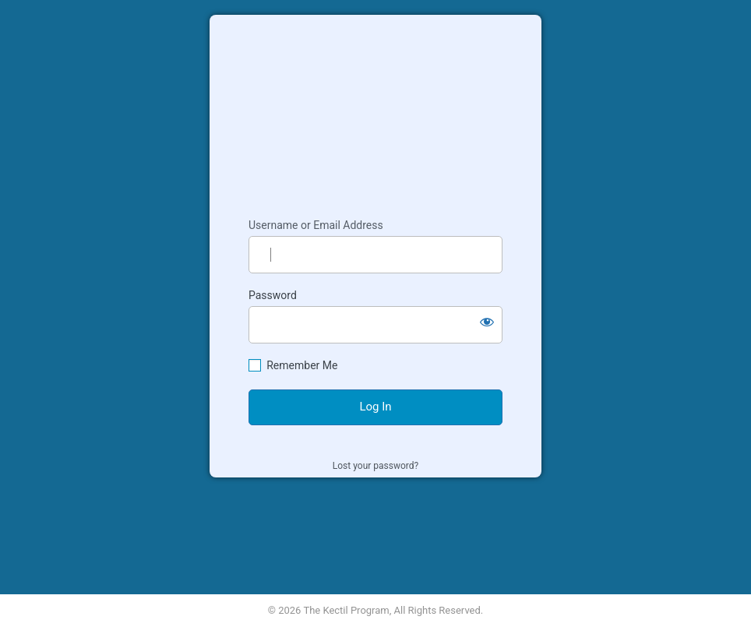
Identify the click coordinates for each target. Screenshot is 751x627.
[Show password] (486, 321)
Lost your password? (375, 465)
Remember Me (301, 365)
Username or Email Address (316, 225)
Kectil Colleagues (375, 109)
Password (273, 295)
